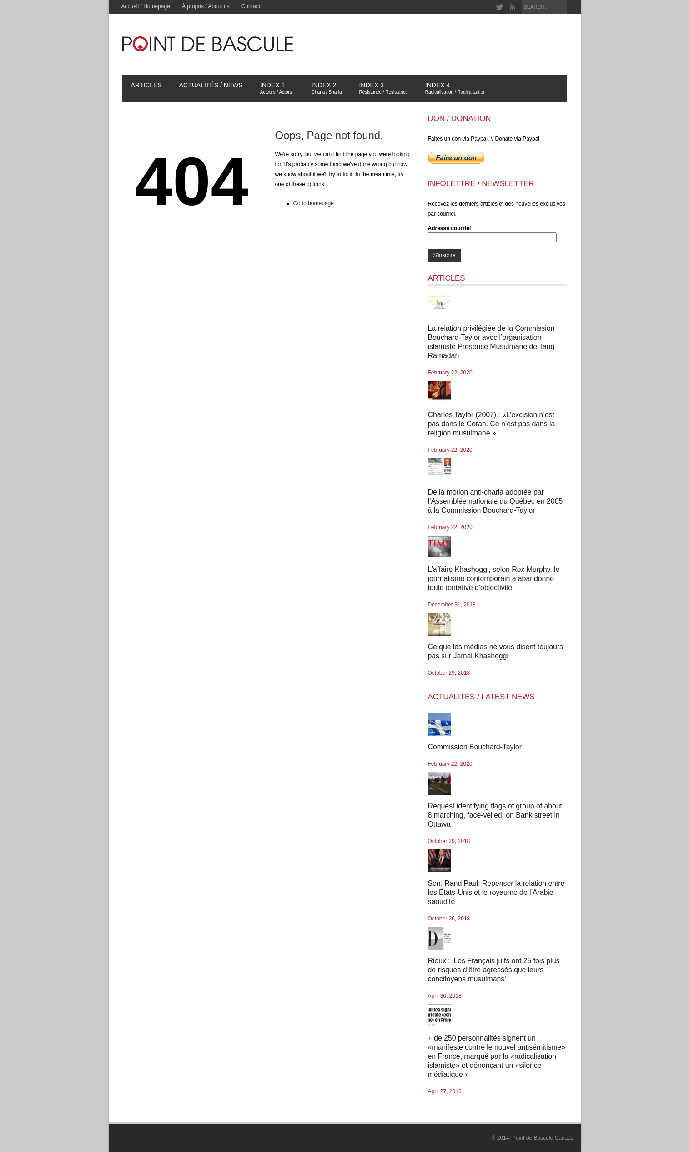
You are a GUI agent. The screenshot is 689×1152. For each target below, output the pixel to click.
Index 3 (383, 88)
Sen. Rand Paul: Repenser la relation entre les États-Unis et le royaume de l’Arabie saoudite (496, 892)
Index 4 (455, 88)
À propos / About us (206, 6)
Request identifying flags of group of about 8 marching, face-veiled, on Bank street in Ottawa (495, 815)
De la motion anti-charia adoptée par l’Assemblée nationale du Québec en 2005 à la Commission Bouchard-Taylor (495, 501)
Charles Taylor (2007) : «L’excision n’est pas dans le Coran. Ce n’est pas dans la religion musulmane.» (491, 424)
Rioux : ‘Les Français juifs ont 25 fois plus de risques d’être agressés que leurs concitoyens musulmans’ (494, 970)
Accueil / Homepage (145, 6)
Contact (250, 6)
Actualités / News (211, 85)
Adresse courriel (449, 228)
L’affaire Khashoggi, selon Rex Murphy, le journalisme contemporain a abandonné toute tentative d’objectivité (494, 578)
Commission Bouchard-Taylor (475, 747)
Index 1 (278, 88)
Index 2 (327, 88)
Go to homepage (313, 203)
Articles (146, 85)
